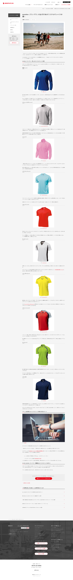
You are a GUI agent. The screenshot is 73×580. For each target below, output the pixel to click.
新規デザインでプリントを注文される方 (43, 478)
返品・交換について (54, 536)
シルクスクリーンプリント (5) (14, 22)
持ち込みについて (37, 536)
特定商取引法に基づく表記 (55, 547)
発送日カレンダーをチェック (13, 533)
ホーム (43, 8)
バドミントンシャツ (44, 331)
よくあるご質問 (47, 2)
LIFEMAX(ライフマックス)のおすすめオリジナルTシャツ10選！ (43, 507)
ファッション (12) (13, 25)
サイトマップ (53, 551)
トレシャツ (44, 160)
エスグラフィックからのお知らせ (56, 544)
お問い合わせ (53, 2)
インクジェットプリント (38, 530)
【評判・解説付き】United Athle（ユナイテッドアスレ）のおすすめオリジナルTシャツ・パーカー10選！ (43, 499)
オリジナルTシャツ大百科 (66, 4)
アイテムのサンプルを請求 (41, 548)
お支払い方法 (53, 533)
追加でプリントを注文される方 (55, 530)
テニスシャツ (44, 366)
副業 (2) (11, 29)
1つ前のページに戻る (26, 482)
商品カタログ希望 (41, 553)
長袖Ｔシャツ (44, 91)
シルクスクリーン (37, 529)
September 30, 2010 (38, 458)
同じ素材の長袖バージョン (59, 269)
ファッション (33, 19)
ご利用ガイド (57, 4)
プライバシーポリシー (54, 550)
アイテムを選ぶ (27, 4)
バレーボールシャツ (44, 297)
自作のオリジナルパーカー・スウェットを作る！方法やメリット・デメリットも (43, 503)
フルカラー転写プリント (38, 527)
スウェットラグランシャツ (44, 126)
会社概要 (52, 545)
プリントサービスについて (38, 4)
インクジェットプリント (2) (14, 19)
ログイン (59, 2)
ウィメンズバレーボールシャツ (29, 304)
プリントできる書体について (39, 533)
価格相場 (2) (12, 27)
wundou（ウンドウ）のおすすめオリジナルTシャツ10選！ (62, 8)
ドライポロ (44, 400)
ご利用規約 (53, 548)
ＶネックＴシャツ (44, 228)
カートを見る (67, 2)
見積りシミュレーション (49, 4)
